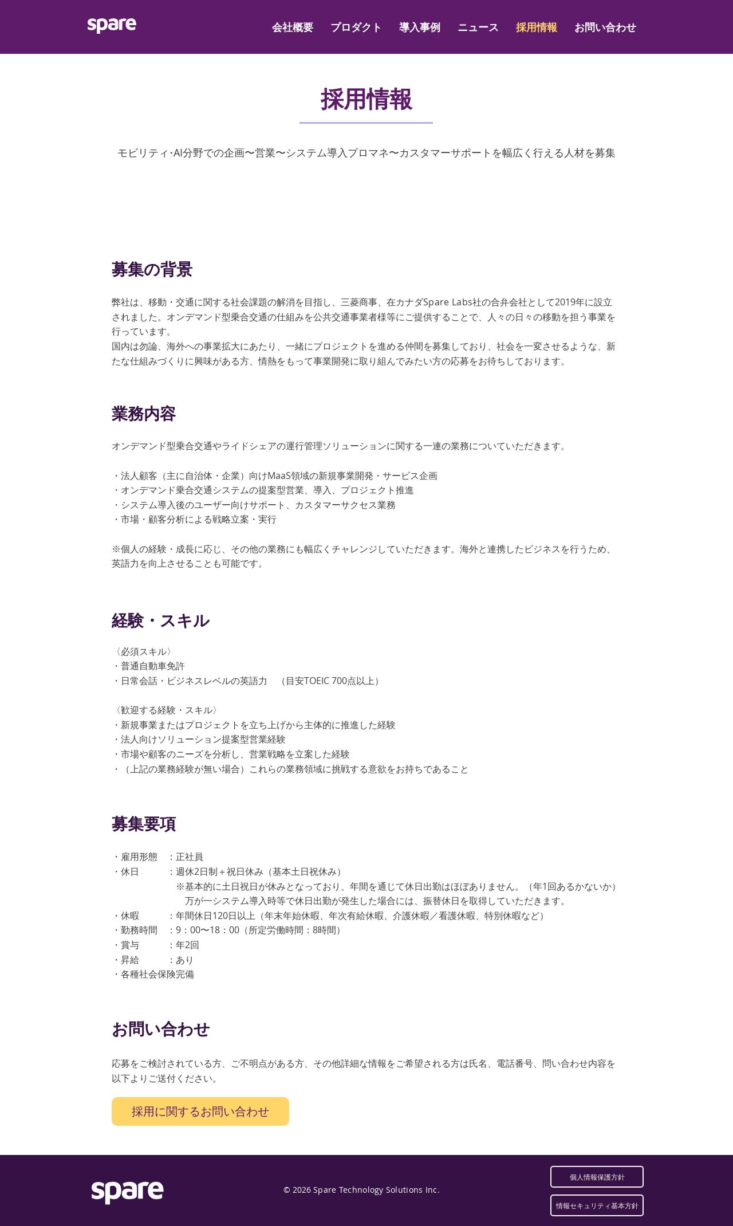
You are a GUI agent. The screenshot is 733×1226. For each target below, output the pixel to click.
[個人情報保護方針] (597, 1177)
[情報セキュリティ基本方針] (597, 1205)
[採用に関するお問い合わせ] (200, 1111)
